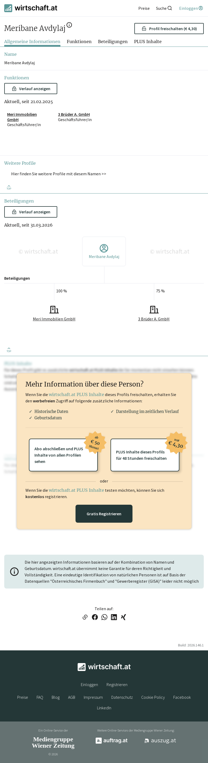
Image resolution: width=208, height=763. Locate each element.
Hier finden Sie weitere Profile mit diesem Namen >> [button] (58, 173)
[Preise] (144, 8)
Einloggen (89, 684)
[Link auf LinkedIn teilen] (114, 617)
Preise (22, 697)
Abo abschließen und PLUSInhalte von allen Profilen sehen (66, 451)
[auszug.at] (160, 743)
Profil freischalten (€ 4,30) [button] (169, 28)
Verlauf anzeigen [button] (31, 88)
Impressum (93, 697)
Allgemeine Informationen (32, 41)
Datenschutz (122, 697)
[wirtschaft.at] (30, 8)
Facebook (182, 697)
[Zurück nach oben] (8, 187)
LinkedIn (104, 707)
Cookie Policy (153, 697)
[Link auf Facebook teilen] (95, 617)
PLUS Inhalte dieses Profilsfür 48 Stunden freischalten (147, 450)
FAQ (40, 697)
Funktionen (79, 41)
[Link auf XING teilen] (123, 617)
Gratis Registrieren (104, 513)
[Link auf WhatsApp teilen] (104, 617)
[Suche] (164, 8)
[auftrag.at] (111, 742)
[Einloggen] (191, 8)
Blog (56, 697)
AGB (71, 697)
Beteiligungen (113, 41)
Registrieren (117, 684)
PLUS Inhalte (148, 41)
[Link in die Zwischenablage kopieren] (85, 617)
